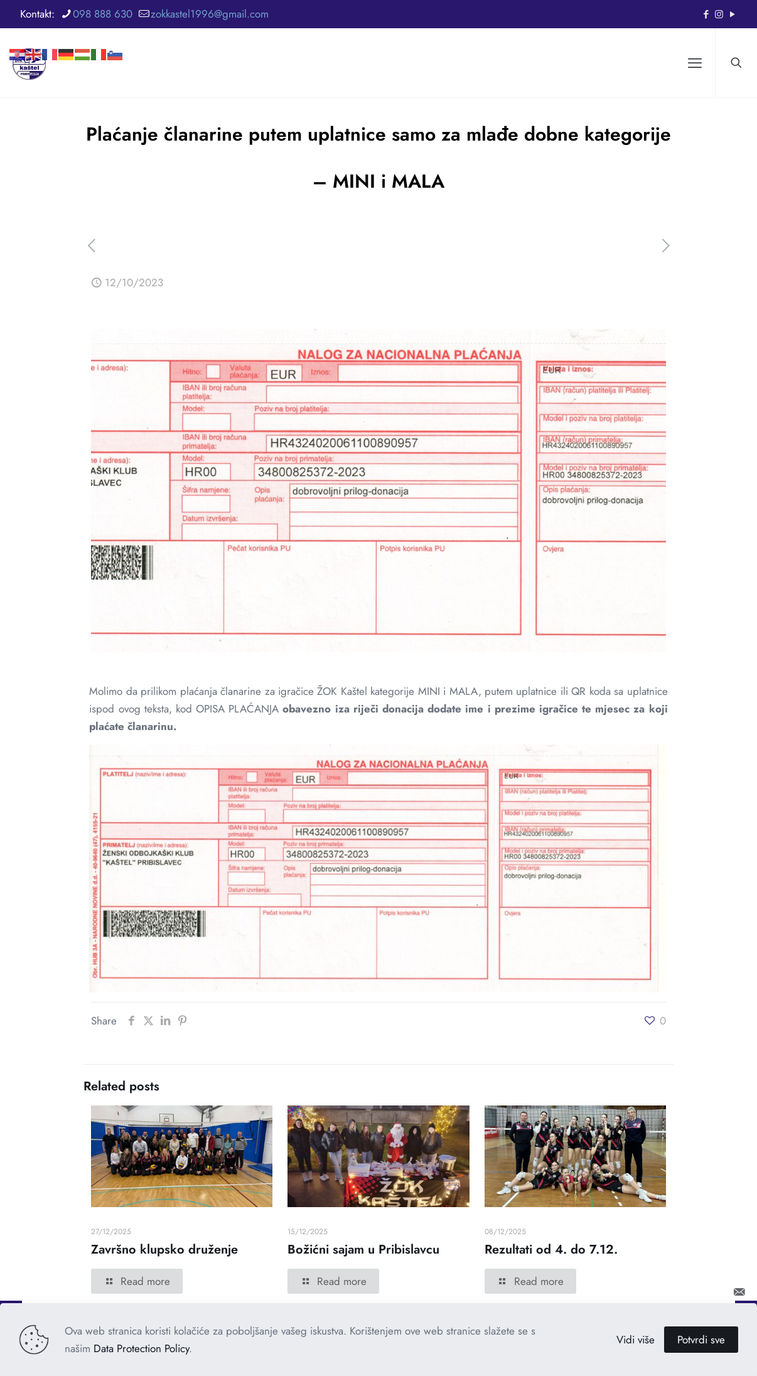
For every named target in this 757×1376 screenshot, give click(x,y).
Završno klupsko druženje (164, 1249)
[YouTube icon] (732, 14)
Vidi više (635, 1339)
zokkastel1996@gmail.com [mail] (210, 13)
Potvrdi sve (701, 1339)
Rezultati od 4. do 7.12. (551, 1249)
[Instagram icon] (719, 14)
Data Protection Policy (141, 1348)
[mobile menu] (695, 62)
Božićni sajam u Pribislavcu (363, 1249)
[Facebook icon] (706, 14)
